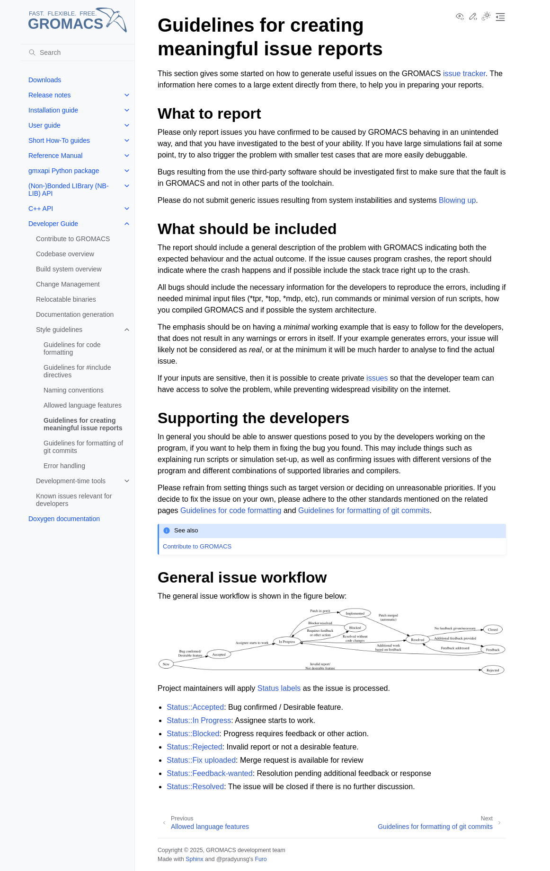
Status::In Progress (199, 720)
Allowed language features (83, 405)
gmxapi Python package (63, 170)
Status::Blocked (193, 734)
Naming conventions (74, 390)
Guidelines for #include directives (77, 371)
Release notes (49, 95)
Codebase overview (65, 254)
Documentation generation (75, 314)
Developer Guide (53, 223)
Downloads (44, 80)
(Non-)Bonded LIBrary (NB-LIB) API (68, 189)
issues (377, 378)
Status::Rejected (194, 747)
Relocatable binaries (66, 299)
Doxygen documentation (64, 519)
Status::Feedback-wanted (209, 773)
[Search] (77, 52)
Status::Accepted (195, 707)
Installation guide (53, 110)
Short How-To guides (59, 140)
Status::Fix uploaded (201, 760)
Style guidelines (59, 329)
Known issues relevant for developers (74, 499)
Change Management (68, 284)
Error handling (64, 466)
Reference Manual (55, 155)
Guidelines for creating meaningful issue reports (83, 424)
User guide (44, 125)
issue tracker (464, 74)
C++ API (40, 208)
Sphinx (194, 859)
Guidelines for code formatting (72, 348)
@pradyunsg (232, 859)
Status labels (279, 688)
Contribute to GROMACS (73, 239)
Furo (260, 859)
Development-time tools (71, 481)
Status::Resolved (195, 787)
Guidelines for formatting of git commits (83, 446)
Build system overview (69, 269)
